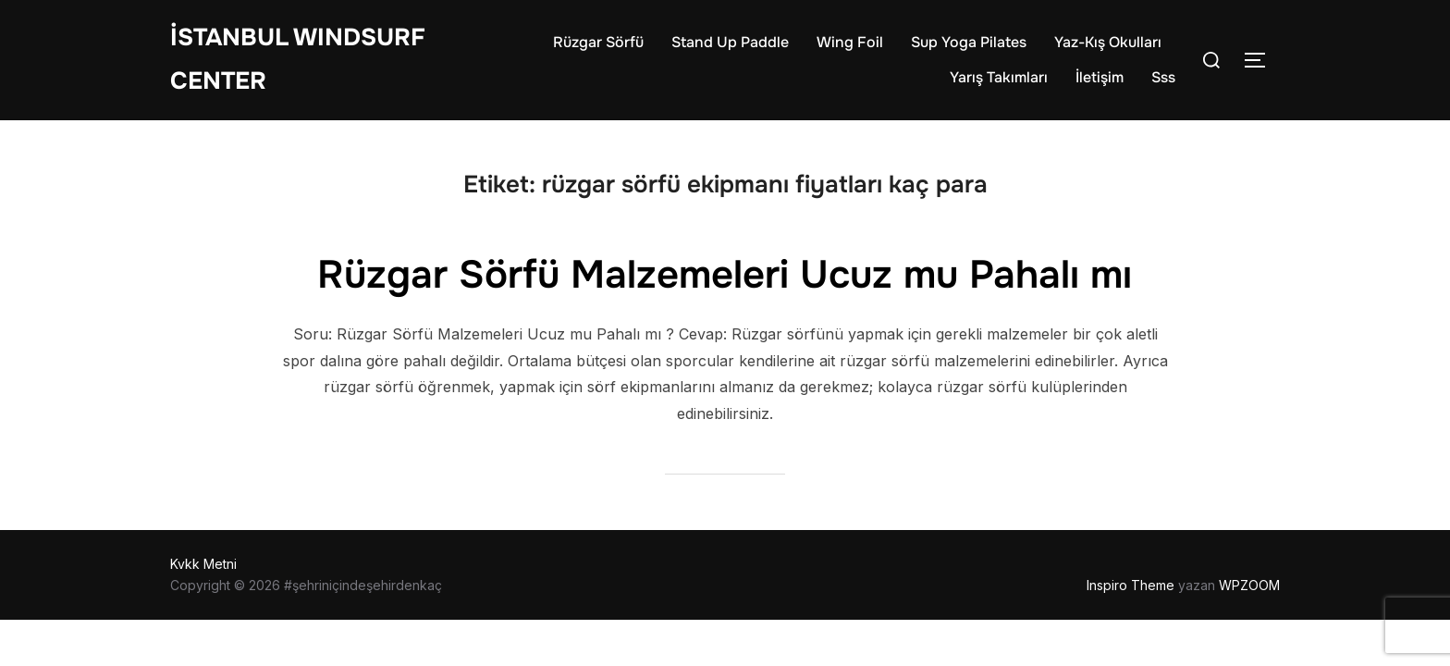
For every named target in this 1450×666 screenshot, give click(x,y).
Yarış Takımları (999, 77)
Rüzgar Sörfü (598, 42)
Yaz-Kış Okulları (1107, 42)
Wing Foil (850, 42)
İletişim (1099, 77)
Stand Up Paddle (730, 42)
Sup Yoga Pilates (968, 42)
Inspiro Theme (1130, 585)
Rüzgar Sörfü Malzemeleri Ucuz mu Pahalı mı (724, 275)
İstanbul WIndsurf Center (297, 59)
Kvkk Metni (203, 564)
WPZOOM (1249, 585)
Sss (1163, 77)
